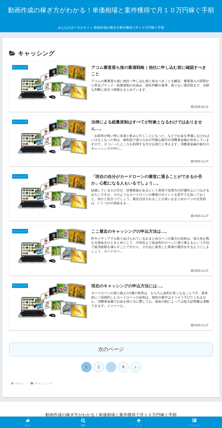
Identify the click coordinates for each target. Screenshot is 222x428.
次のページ (111, 349)
